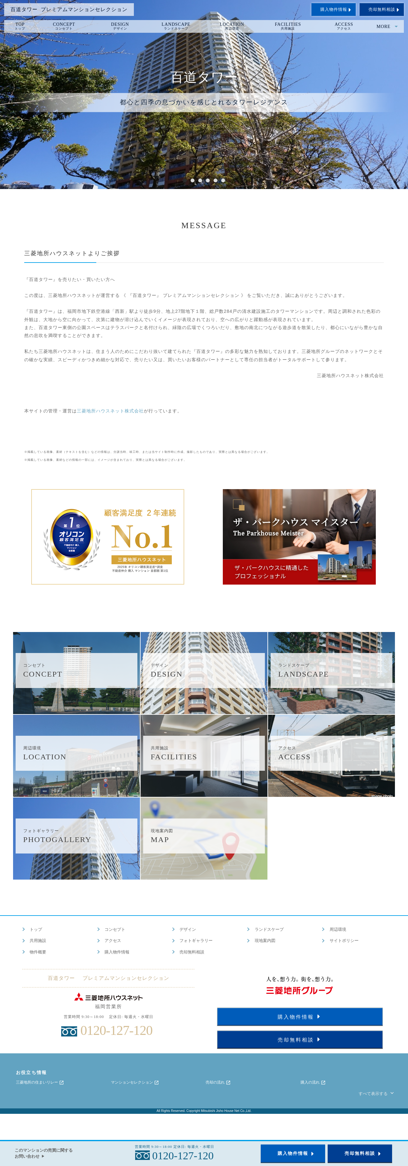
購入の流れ (313, 1082)
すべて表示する (377, 1094)
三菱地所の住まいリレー (40, 1082)
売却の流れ (218, 1082)
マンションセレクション (135, 1082)
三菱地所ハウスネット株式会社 (110, 410)
